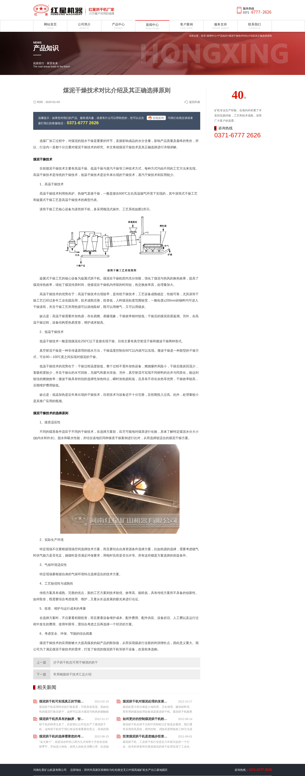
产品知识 (222, 35)
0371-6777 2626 (83, 122)
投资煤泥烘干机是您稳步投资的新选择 (146, 736)
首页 (203, 35)
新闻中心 (212, 35)
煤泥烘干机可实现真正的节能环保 (62, 701)
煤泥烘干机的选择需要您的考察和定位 (62, 736)
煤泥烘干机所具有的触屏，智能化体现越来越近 (62, 719)
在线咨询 (158, 117)
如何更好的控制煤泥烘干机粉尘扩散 (146, 719)
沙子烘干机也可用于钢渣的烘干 (75, 662)
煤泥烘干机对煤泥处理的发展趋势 (146, 701)
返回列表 (194, 102)
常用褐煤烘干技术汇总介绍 (72, 674)
